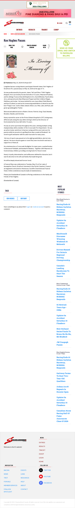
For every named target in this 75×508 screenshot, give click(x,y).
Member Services (10, 485)
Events (23, 470)
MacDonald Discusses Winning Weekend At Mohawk (62, 239)
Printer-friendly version (32, 46)
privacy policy (31, 504)
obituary (24, 198)
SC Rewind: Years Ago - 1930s (62, 307)
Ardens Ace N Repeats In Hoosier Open (63, 389)
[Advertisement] (64, 90)
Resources (25, 478)
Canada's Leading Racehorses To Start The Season (63, 270)
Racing (6, 470)
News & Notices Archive (18, 34)
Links (23, 474)
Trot (6, 478)
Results (32, 30)
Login (60, 23)
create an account (38, 207)
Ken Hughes (10, 198)
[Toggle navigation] (70, 23)
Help (22, 481)
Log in (28, 207)
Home (41, 461)
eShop (56, 30)
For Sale (7, 481)
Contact (24, 489)
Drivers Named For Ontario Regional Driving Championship (63, 254)
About (23, 485)
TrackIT (44, 30)
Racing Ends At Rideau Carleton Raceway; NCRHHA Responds (64, 209)
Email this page (12, 46)
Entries (19, 30)
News (5, 34)
